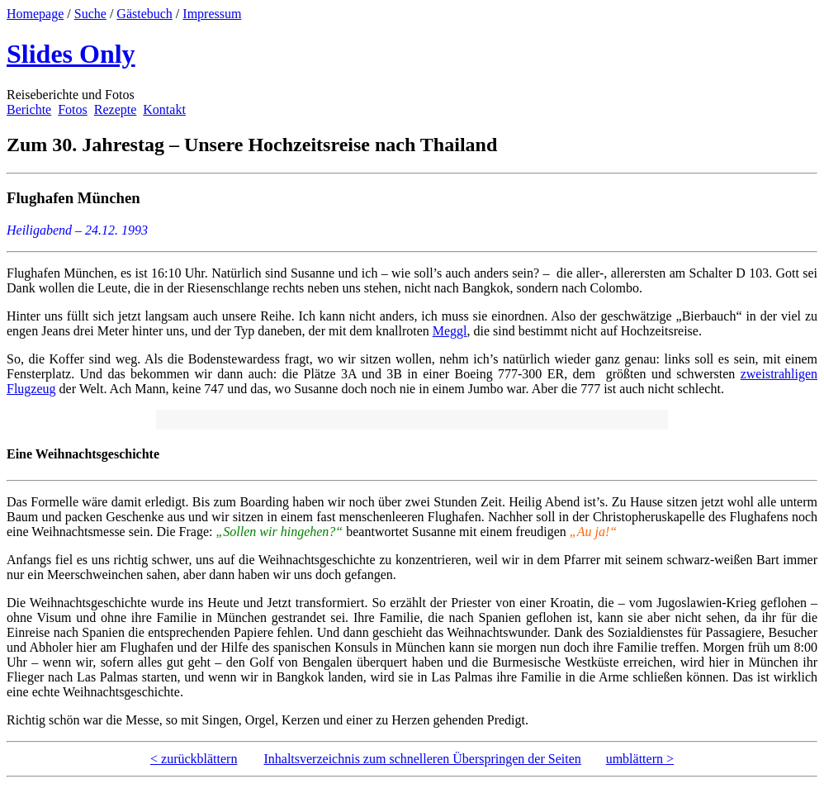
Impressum (211, 14)
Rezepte (115, 109)
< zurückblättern (193, 759)
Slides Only (71, 54)
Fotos (73, 109)
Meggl (450, 331)
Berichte (29, 109)
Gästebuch (144, 14)
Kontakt (164, 109)
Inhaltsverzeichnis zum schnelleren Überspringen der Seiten (421, 759)
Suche (90, 14)
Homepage (35, 14)
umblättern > (640, 759)
